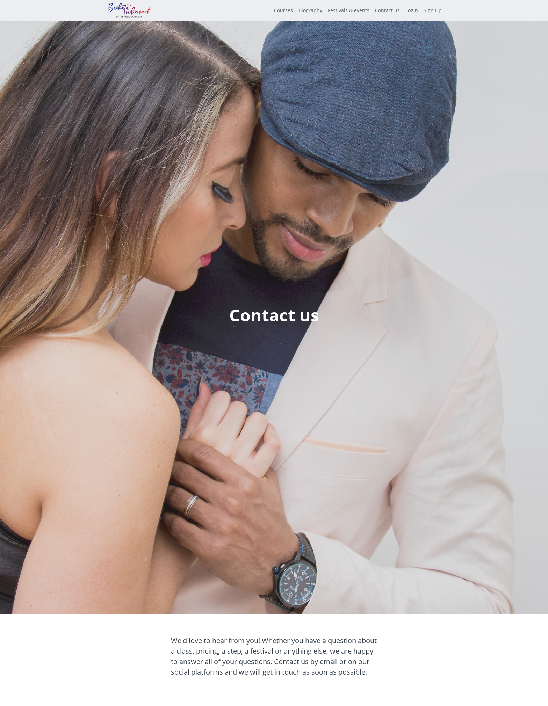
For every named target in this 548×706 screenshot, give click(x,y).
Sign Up (433, 10)
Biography (310, 10)
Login (411, 10)
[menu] (355, 10)
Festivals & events (348, 10)
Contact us (387, 10)
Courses (283, 10)
